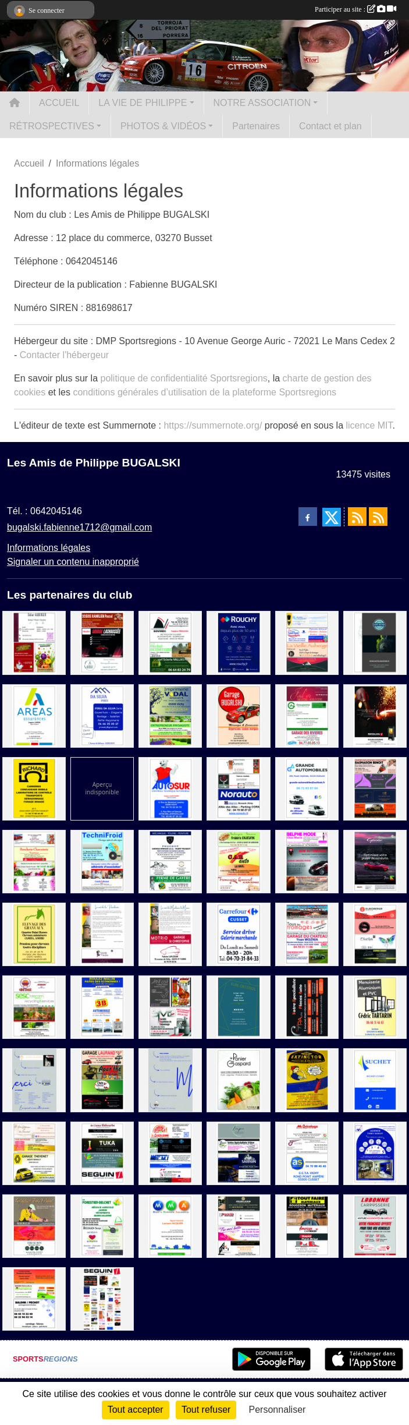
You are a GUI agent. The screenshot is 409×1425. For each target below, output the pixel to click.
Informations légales (48, 548)
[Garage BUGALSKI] (238, 715)
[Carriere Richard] (34, 788)
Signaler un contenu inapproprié (73, 562)
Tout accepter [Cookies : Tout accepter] (135, 1410)
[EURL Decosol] (238, 1007)
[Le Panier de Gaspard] (238, 1079)
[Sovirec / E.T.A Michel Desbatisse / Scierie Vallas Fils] (170, 642)
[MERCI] (170, 1079)
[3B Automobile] (102, 1007)
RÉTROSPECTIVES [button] (51, 126)
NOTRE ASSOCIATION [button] (262, 103)
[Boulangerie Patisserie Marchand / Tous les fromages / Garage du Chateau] (307, 934)
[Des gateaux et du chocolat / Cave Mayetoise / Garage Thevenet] (34, 1152)
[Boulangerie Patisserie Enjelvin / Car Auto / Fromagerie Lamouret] (238, 861)
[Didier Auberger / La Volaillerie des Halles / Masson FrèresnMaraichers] (34, 642)
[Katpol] (375, 642)
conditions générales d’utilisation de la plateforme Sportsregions (204, 392)
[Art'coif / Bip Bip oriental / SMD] (170, 1007)
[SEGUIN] (375, 715)
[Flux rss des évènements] (378, 516)
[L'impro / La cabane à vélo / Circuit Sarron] (238, 1152)
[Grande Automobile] (307, 788)
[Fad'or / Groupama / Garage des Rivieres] (307, 715)
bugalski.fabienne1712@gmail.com (79, 527)
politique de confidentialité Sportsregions (184, 378)
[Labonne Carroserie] (375, 1225)
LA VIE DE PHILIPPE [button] (142, 103)
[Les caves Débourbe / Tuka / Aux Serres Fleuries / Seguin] (102, 1152)
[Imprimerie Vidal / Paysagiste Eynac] (170, 715)
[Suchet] (375, 1079)
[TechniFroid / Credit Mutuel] (102, 861)
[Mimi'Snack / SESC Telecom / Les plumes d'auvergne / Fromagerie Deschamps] (34, 1007)
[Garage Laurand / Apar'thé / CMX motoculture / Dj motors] (102, 1079)
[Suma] (375, 861)
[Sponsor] (102, 1298)
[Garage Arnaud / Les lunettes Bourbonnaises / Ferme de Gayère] (170, 861)
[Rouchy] (238, 642)
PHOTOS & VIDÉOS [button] (163, 126)
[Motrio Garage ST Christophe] (170, 934)
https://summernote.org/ (212, 425)
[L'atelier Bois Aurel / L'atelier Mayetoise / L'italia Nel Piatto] (34, 1225)
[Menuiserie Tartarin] (375, 1007)
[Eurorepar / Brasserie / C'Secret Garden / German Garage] (375, 934)
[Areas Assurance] (34, 715)
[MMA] (170, 1225)
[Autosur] (170, 788)
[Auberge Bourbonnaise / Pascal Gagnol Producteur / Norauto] (238, 788)
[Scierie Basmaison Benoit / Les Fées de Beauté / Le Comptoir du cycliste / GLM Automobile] (375, 788)
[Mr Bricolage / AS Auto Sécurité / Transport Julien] (307, 1152)
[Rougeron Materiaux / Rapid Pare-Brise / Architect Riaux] (307, 1225)
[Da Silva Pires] (102, 715)
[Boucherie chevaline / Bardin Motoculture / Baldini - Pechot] (34, 1298)
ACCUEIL (59, 103)
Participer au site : (355, 9)
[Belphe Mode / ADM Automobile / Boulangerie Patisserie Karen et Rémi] (307, 861)
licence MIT (369, 425)
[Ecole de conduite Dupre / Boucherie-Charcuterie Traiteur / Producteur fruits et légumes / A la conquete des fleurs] (34, 861)
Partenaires (256, 126)
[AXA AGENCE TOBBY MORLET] (375, 1152)
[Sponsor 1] (102, 788)
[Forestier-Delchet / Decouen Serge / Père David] (102, 1225)
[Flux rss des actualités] (357, 516)
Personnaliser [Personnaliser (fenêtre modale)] (277, 1410)
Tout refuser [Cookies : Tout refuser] (206, 1410)
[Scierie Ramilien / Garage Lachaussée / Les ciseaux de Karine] (102, 642)
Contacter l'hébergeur (64, 355)
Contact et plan (330, 126)
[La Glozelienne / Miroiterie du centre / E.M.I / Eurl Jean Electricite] (170, 1152)
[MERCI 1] (34, 1079)
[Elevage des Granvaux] (34, 934)
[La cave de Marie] (102, 934)
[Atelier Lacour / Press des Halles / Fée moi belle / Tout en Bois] (238, 1225)
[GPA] (307, 1007)
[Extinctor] (307, 1079)
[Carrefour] (238, 934)
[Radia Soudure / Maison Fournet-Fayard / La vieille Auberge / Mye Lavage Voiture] (307, 642)
